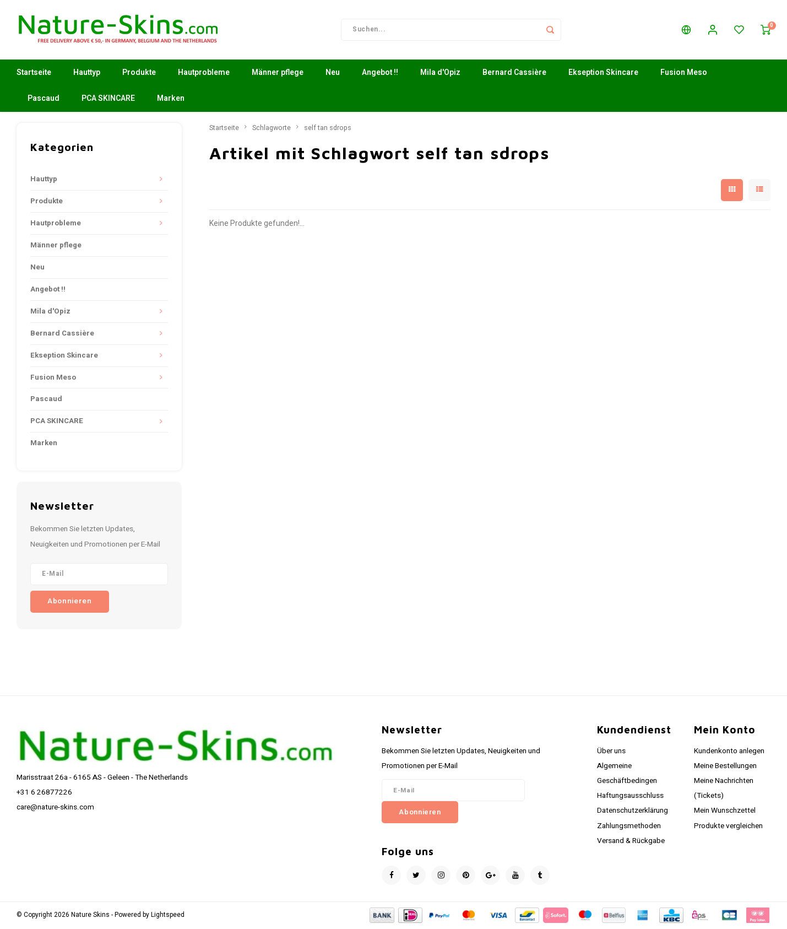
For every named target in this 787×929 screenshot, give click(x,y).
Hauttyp (86, 74)
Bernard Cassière (514, 74)
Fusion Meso (683, 74)
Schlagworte (271, 129)
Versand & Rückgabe (631, 841)
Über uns (611, 752)
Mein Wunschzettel (725, 812)
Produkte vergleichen (728, 827)
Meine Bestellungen (725, 767)
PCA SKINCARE (108, 100)
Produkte (139, 74)
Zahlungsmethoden (629, 827)
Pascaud (43, 100)
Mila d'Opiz (440, 74)
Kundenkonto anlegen (729, 752)
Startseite (34, 74)
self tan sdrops (327, 129)
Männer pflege (277, 74)
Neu (332, 74)
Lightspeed (167, 916)
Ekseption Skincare (603, 74)
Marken (170, 100)
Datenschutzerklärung (632, 812)
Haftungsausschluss (630, 797)
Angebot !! (380, 74)
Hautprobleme (204, 74)
